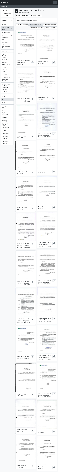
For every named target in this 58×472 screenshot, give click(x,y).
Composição (7, 134)
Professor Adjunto (7, 107)
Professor (7, 103)
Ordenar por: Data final (36, 27)
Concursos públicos (7, 142)
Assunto (5, 96)
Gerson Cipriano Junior (7, 69)
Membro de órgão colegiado (7, 112)
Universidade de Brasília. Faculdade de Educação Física (7, 35)
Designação (7, 131)
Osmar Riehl (7, 51)
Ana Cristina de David (7, 28)
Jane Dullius (7, 74)
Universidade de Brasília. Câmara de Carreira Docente (7, 87)
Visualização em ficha (36, 24)
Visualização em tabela (49, 24)
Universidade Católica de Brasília (7, 79)
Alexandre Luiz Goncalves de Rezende (7, 45)
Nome (4, 21)
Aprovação (7, 121)
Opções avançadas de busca (27, 20)
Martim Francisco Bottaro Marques (7, 56)
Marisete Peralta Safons (7, 63)
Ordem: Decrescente (50, 27)
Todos (4, 24)
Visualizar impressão (22, 24)
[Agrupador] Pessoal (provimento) (7, 125)
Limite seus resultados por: (7, 13)
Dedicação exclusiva (7, 137)
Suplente (7, 118)
